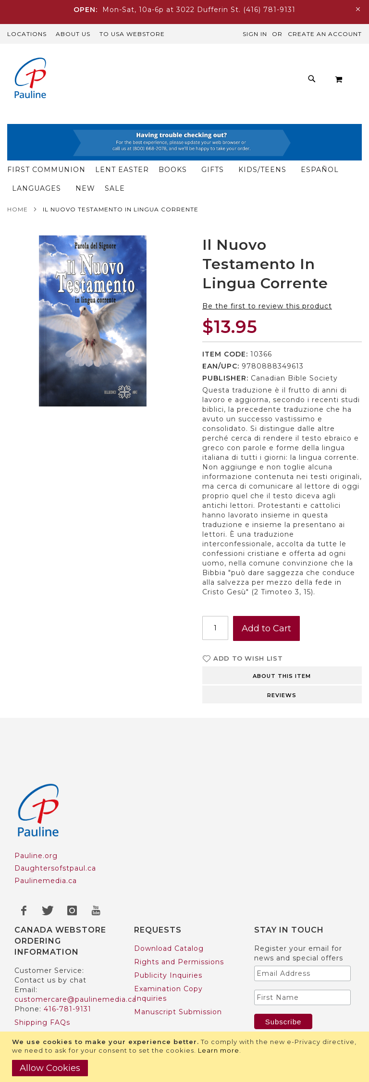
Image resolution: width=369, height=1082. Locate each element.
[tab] (282, 637)
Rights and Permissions (179, 924)
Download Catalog (169, 911)
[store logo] (26, 79)
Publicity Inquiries (168, 938)
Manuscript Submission (178, 974)
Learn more (218, 1050)
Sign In (255, 33)
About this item (282, 638)
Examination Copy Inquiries (168, 956)
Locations (27, 33)
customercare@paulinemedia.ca (75, 962)
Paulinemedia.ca (45, 843)
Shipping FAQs (42, 985)
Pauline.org (36, 818)
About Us (73, 33)
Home (17, 171)
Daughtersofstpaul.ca (55, 830)
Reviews (281, 657)
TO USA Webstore (132, 33)
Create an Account (325, 33)
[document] (185, 1056)
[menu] (184, 79)
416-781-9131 (67, 971)
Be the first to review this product (267, 268)
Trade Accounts (43, 1025)
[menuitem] (108, 62)
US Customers (41, 1012)
